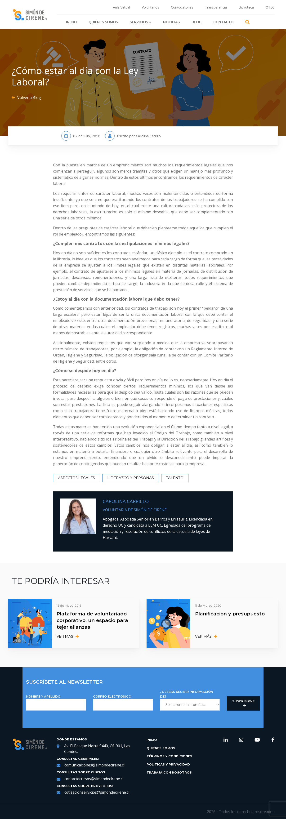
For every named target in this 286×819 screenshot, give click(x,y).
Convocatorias (182, 7)
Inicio (71, 22)
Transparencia (216, 7)
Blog (196, 22)
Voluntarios (150, 7)
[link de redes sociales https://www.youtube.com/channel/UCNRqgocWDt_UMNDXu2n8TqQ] (257, 740)
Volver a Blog (26, 97)
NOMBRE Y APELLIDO (56, 702)
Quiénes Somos (103, 22)
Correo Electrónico (123, 702)
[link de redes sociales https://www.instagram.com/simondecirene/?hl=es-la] (241, 740)
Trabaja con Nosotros (169, 772)
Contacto (223, 22)
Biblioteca (246, 7)
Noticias (171, 22)
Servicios (140, 22)
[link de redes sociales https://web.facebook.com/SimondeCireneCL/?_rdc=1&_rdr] (272, 740)
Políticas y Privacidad (168, 764)
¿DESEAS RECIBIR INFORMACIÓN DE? (190, 699)
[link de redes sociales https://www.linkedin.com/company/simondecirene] (225, 740)
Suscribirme (243, 703)
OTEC (270, 7)
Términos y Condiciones (169, 755)
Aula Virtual (121, 7)
